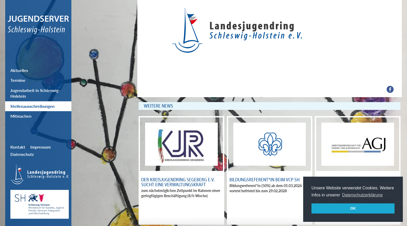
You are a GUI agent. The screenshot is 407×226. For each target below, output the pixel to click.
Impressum (40, 146)
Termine (17, 80)
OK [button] (353, 208)
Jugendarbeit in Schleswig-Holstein (35, 93)
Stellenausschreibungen (32, 106)
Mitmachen (20, 116)
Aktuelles (19, 70)
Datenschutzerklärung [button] (362, 195)
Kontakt (17, 146)
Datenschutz (22, 154)
